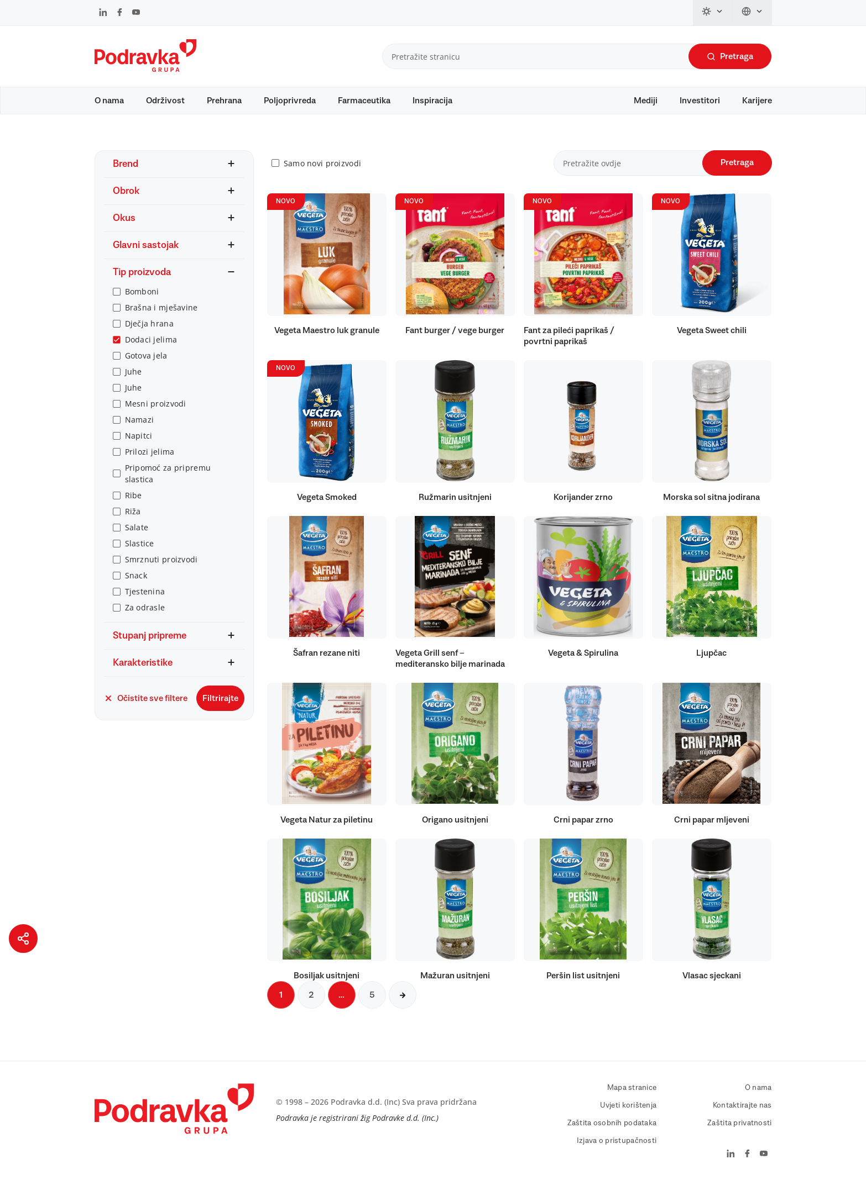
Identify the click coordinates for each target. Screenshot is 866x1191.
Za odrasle (145, 613)
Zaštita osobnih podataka (612, 1128)
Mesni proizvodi (155, 409)
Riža (133, 517)
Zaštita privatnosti (739, 1128)
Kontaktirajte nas (742, 1111)
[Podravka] (145, 69)
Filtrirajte (220, 703)
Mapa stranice (632, 1093)
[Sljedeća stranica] (402, 1000)
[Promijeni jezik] (752, 12)
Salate (137, 533)
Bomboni (142, 297)
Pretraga (730, 56)
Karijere (757, 100)
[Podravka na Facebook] (119, 13)
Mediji (646, 100)
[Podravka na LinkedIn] (103, 13)
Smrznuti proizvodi (161, 565)
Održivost (165, 100)
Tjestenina (145, 597)
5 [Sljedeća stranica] (372, 1000)
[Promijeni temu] (713, 12)
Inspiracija (432, 100)
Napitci (139, 441)
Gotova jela (146, 361)
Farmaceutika (364, 100)
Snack (136, 581)
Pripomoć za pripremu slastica (168, 479)
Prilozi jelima (150, 457)
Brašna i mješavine (161, 313)
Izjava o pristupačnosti (616, 1146)
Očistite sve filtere (145, 703)
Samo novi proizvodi (322, 169)
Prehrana (224, 100)
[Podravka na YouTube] (136, 13)
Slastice (139, 549)
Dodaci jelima (151, 345)
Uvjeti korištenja (628, 1111)
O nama (109, 100)
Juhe (133, 377)
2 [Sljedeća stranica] (311, 1000)
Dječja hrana (149, 329)
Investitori (700, 100)
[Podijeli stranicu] (23, 938)
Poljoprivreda (290, 100)
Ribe (133, 501)
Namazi (139, 425)
